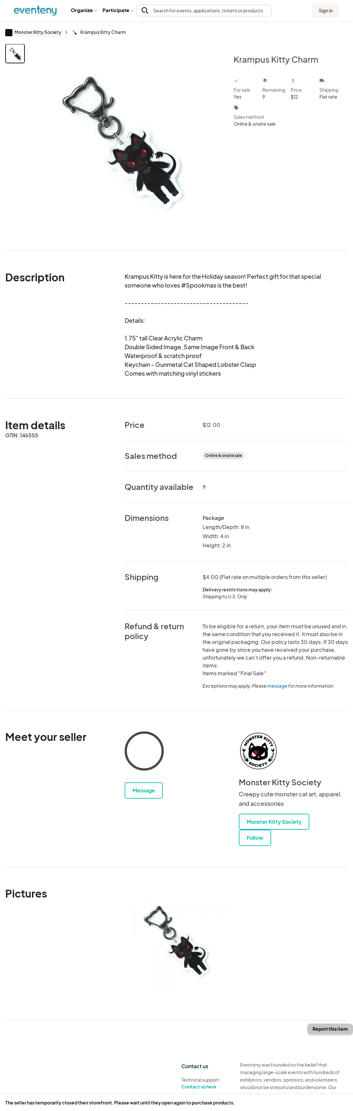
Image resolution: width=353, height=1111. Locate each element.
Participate (117, 10)
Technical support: (205, 1083)
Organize (84, 10)
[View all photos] (125, 142)
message (277, 686)
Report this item (330, 1029)
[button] (84, 10)
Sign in (326, 10)
